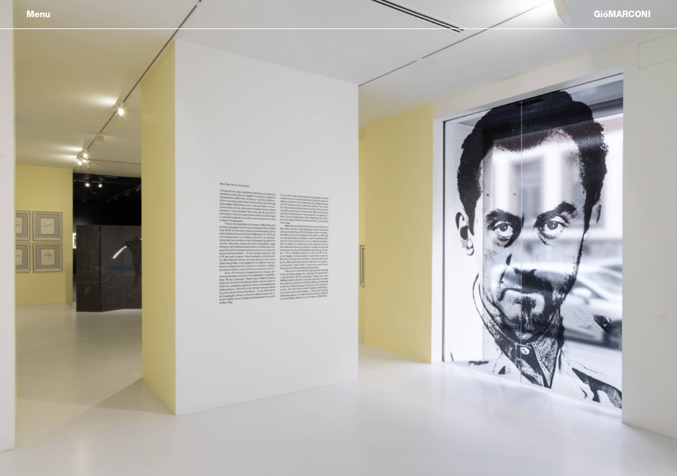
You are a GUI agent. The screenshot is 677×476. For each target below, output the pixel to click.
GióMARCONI (622, 14)
